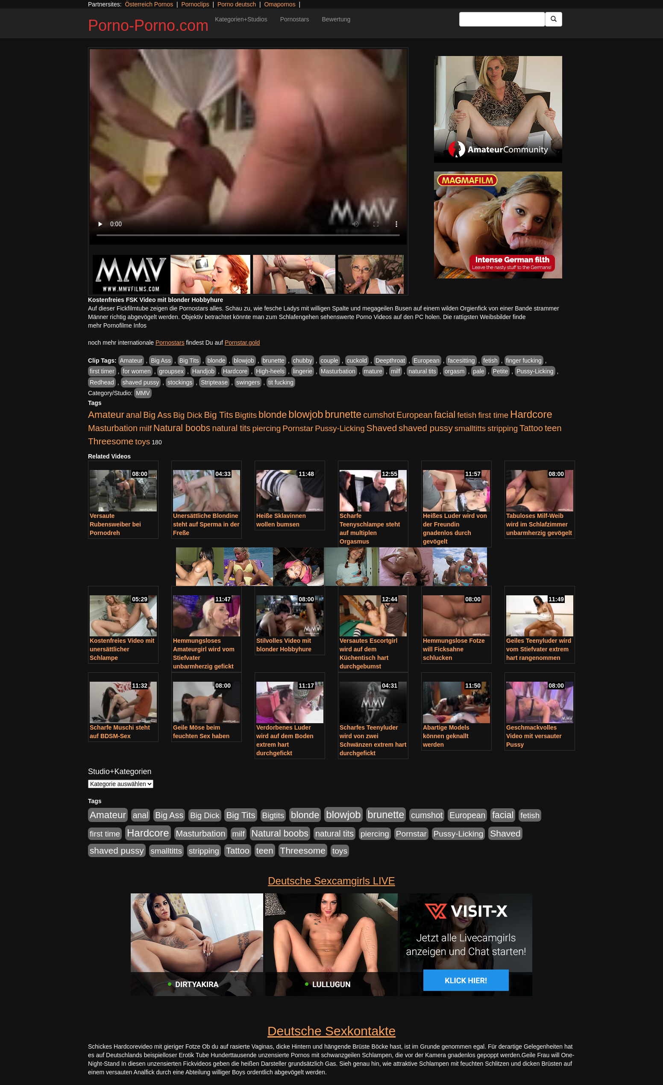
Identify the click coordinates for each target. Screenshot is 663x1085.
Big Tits (189, 360)
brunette (274, 360)
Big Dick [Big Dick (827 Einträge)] (187, 415)
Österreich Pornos (149, 4)
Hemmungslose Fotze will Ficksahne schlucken (454, 649)
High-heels (270, 371)
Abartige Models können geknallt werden (446, 736)
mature (373, 371)
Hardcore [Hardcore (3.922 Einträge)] (531, 414)
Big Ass (161, 360)
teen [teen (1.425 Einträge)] (553, 428)
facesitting (461, 360)
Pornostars (294, 19)
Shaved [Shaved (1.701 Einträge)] (382, 428)
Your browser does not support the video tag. (248, 147)
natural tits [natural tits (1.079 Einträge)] (231, 428)
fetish (490, 360)
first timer (102, 371)
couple (329, 360)
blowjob (244, 360)
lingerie (302, 371)
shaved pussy (141, 382)
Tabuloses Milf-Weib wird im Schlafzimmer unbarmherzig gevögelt (539, 524)
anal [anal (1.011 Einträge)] (134, 415)
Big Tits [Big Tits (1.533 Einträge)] (218, 415)
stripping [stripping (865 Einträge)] (502, 428)
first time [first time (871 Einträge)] (493, 415)
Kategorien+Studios (241, 19)
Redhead (102, 382)
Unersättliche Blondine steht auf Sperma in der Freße (206, 524)
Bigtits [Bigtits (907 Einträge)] (246, 415)
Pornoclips (195, 4)
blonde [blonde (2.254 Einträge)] (272, 414)
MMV (143, 393)
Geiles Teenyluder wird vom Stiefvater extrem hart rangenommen (538, 649)
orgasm (455, 371)
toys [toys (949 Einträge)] (142, 441)
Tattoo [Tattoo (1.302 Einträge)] (531, 428)
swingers (248, 382)
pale (478, 371)
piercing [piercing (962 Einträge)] (266, 428)
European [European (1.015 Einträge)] (414, 415)
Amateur (131, 360)
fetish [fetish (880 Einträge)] (466, 415)
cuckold (357, 360)
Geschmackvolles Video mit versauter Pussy (534, 736)
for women (136, 371)
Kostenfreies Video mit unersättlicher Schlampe (122, 649)
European (427, 360)
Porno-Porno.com (148, 25)
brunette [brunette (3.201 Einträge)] (343, 414)
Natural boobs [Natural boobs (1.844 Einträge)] (181, 428)
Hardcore (235, 371)
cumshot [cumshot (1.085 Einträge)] (379, 415)
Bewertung (336, 19)
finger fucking (524, 360)
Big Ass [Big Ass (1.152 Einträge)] (157, 415)
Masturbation (338, 371)
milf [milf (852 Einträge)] (145, 428)
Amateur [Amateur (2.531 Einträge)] (106, 414)
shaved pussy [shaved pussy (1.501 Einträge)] (426, 428)
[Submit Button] (553, 19)
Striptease (214, 382)
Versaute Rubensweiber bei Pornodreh (115, 524)
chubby (302, 360)
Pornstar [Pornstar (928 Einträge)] (297, 428)
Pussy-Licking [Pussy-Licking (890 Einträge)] (340, 428)
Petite (500, 371)
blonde (216, 360)
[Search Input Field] (502, 19)
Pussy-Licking (534, 371)
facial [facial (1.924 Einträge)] (444, 415)
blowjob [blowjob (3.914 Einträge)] (305, 414)
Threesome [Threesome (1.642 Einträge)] (110, 441)
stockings (179, 382)
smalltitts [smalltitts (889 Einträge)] (470, 428)
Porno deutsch (236, 4)
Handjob (203, 371)
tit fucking (280, 382)
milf (395, 371)
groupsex (171, 371)
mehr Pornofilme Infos (117, 325)
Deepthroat (390, 360)
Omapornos (279, 4)
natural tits (422, 371)
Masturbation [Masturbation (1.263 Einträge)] (113, 428)
